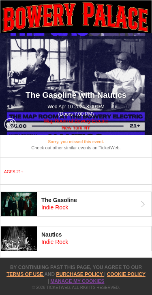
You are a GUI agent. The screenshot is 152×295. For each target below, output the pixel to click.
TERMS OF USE (25, 274)
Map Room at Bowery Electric (76, 121)
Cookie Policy (126, 274)
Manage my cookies (77, 281)
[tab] (76, 204)
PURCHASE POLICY (80, 274)
